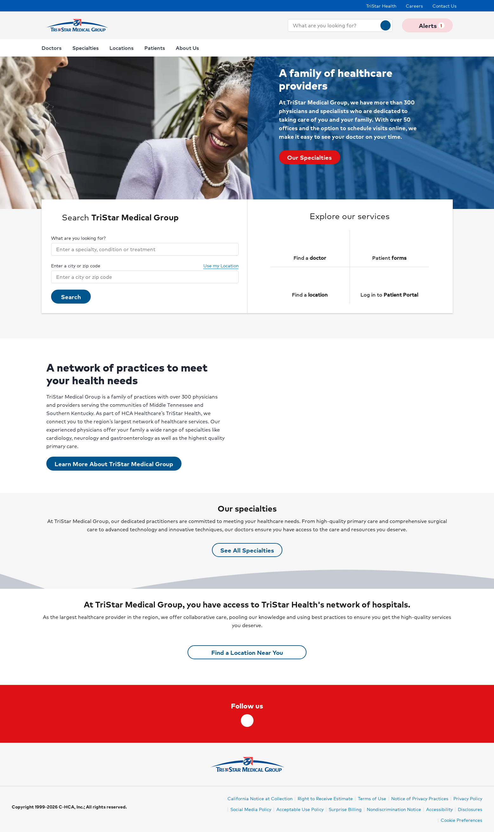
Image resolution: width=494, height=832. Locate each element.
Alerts (427, 25)
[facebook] (247, 720)
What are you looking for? (78, 237)
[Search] (385, 25)
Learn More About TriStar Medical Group (114, 463)
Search (71, 296)
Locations (121, 48)
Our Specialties (309, 157)
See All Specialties (247, 550)
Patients (154, 48)
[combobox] (334, 25)
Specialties (85, 48)
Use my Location (217, 265)
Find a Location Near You (247, 652)
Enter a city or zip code (75, 265)
